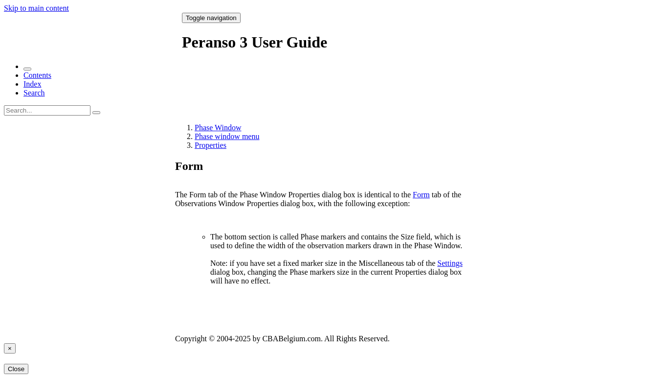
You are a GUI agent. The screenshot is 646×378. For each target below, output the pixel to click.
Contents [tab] (37, 75)
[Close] (10, 348)
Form (421, 194)
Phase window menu (227, 136)
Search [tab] (34, 93)
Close (16, 369)
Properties (210, 145)
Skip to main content (36, 8)
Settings (450, 263)
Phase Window (218, 127)
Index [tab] (32, 84)
